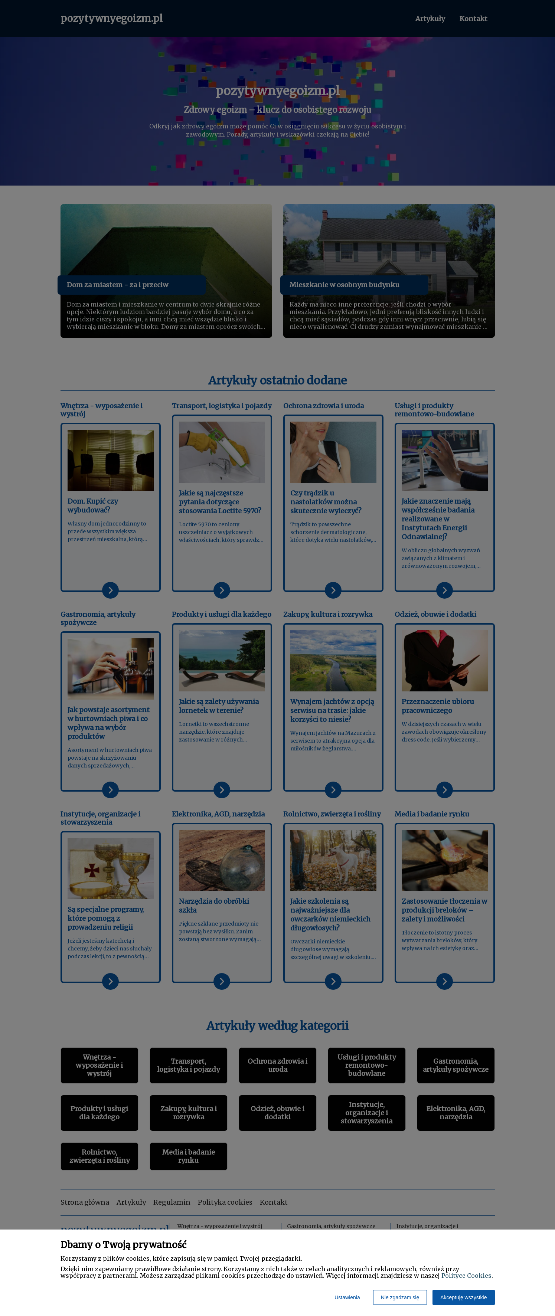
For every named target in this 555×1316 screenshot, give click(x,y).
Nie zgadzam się (400, 1297)
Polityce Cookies (466, 1275)
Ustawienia (347, 1297)
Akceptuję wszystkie (463, 1297)
